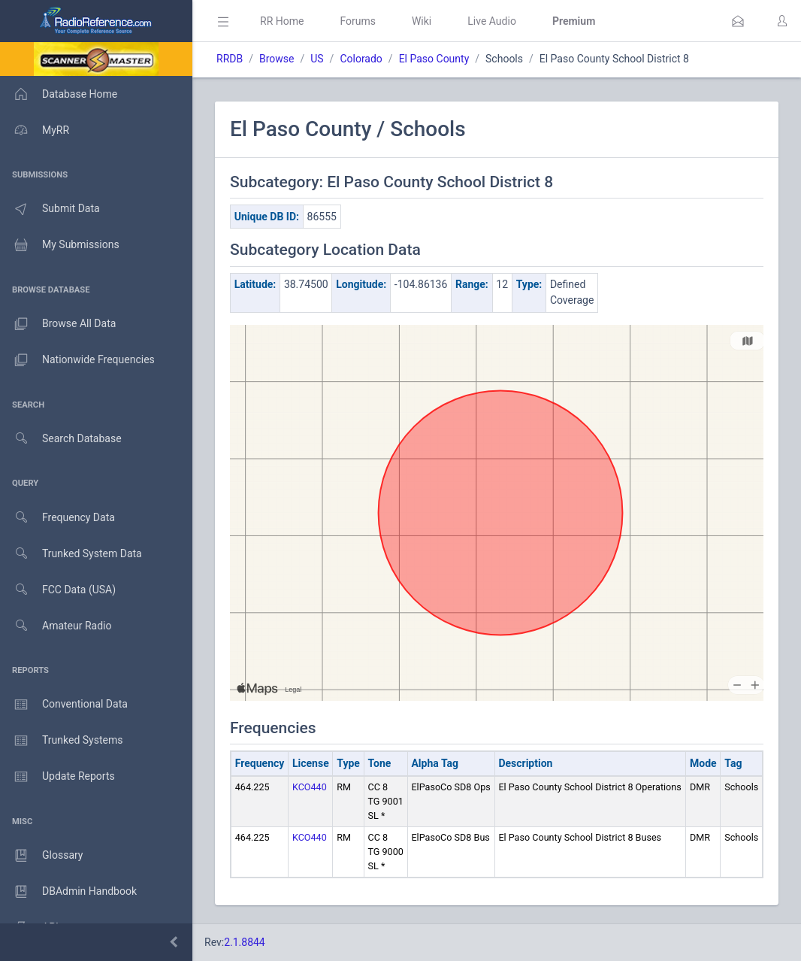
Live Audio (491, 21)
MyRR (34, 130)
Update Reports (57, 777)
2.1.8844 (244, 942)
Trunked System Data (71, 553)
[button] (738, 21)
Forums (358, 21)
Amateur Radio (56, 626)
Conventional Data (64, 704)
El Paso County (434, 59)
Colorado (361, 59)
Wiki (421, 21)
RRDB (229, 59)
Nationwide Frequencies (77, 360)
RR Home (282, 21)
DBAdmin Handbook (68, 892)
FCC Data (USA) (58, 590)
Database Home (58, 94)
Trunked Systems (61, 740)
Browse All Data (58, 324)
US (316, 59)
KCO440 (309, 787)
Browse (276, 59)
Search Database (61, 438)
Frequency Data (57, 517)
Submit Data (50, 209)
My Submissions (59, 245)
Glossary (41, 855)
